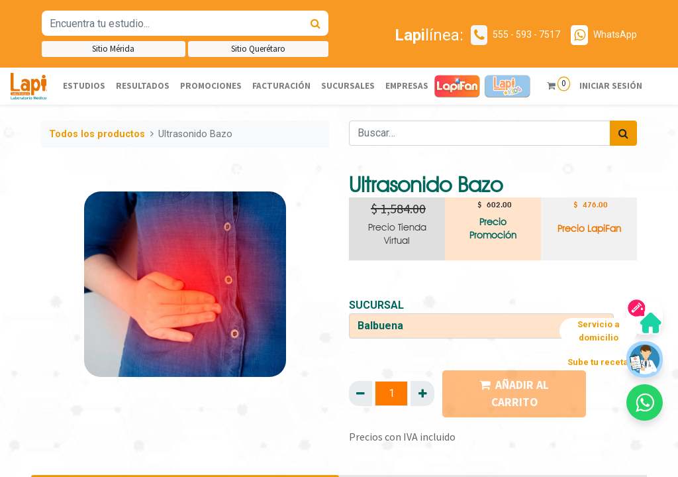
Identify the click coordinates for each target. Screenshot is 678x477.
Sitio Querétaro (258, 48)
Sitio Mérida (113, 48)
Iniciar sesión (610, 85)
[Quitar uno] (360, 393)
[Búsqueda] (315, 23)
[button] (644, 402)
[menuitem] (84, 86)
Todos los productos (97, 134)
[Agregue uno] (422, 393)
